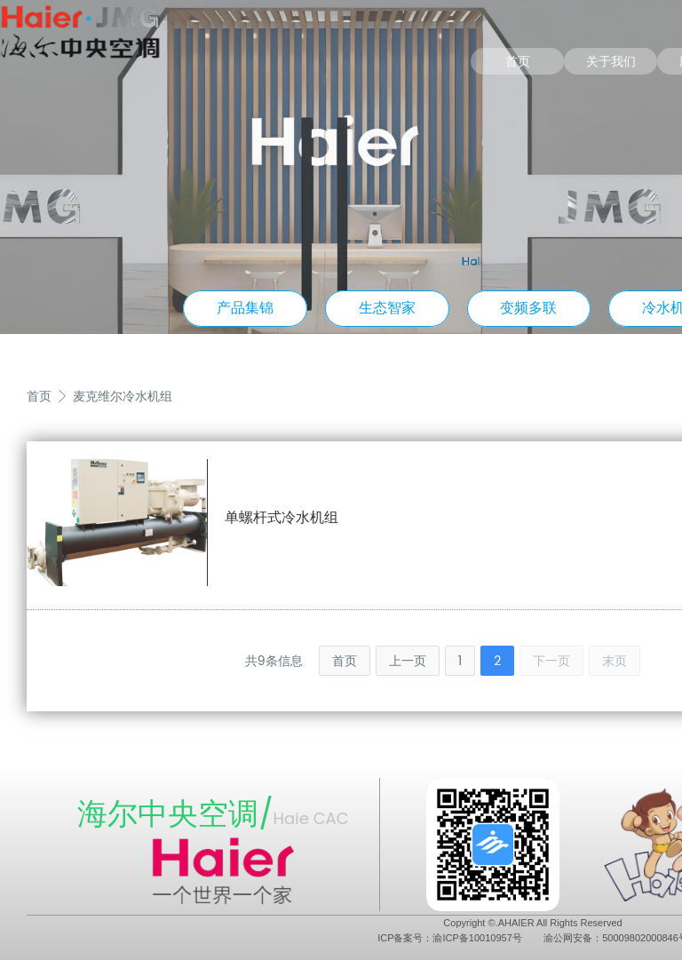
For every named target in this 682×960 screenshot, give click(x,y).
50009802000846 (640, 937)
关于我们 (611, 61)
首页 (517, 61)
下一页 (551, 661)
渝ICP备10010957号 (476, 937)
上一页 (407, 661)
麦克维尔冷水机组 (122, 396)
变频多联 (528, 308)
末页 (614, 661)
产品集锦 (245, 308)
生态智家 (387, 308)
